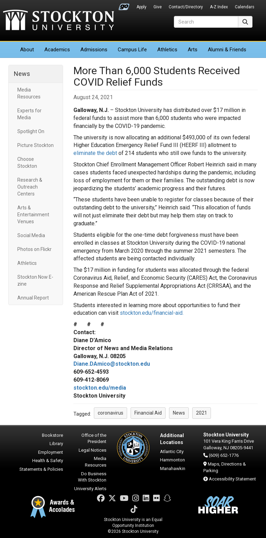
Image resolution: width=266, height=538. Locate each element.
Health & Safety (47, 460)
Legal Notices (92, 450)
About (27, 49)
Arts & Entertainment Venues (33, 214)
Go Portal (124, 5)
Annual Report (33, 298)
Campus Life (132, 49)
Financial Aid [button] (148, 413)
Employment (50, 452)
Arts (192, 49)
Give (157, 7)
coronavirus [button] (110, 413)
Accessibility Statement (232, 478)
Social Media (31, 235)
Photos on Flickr (34, 249)
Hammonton (172, 459)
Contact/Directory (186, 7)
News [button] (179, 413)
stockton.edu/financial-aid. (152, 313)
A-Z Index (219, 7)
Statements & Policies (41, 469)
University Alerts (90, 488)
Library (56, 443)
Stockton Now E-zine (35, 280)
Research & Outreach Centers (29, 187)
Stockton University (58, 21)
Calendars (244, 7)
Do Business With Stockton (92, 477)
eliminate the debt (95, 153)
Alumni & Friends (227, 49)
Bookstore (52, 435)
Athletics (167, 49)
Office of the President (93, 438)
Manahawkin (172, 468)
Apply (141, 7)
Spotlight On (30, 131)
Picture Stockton (35, 145)
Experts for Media (29, 114)
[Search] (206, 22)
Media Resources (29, 93)
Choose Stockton (27, 162)
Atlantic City (172, 451)
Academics (57, 49)
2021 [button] (201, 413)
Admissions (93, 49)
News (22, 73)
